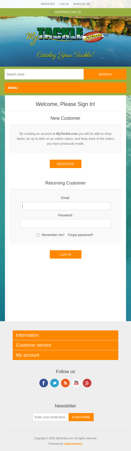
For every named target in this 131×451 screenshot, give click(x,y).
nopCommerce (73, 443)
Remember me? (53, 235)
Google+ (87, 383)
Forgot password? (80, 235)
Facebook (43, 383)
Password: (65, 215)
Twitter (54, 383)
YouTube (76, 383)
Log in (64, 4)
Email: (65, 198)
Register (48, 4)
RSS (65, 383)
